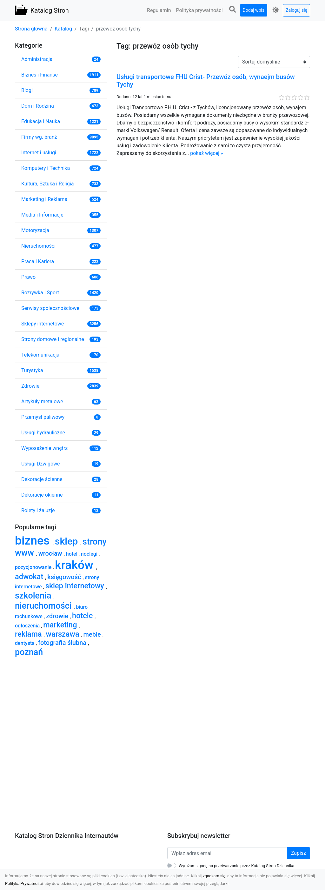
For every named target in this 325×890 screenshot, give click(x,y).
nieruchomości (44, 606)
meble (93, 634)
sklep (67, 541)
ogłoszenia (28, 626)
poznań (29, 652)
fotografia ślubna (63, 642)
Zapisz (298, 853)
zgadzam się (214, 875)
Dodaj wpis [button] (254, 10)
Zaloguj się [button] (296, 10)
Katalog (63, 29)
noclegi (90, 554)
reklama (29, 634)
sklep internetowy (75, 585)
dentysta (25, 643)
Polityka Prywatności (24, 883)
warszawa (63, 634)
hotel (72, 554)
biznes (34, 540)
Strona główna (31, 29)
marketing (61, 624)
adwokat (30, 576)
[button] (233, 9)
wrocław (51, 553)
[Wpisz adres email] (227, 853)
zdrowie (58, 616)
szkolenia (34, 596)
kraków (75, 565)
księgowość (65, 577)
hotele (83, 615)
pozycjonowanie (34, 567)
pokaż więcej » (206, 153)
